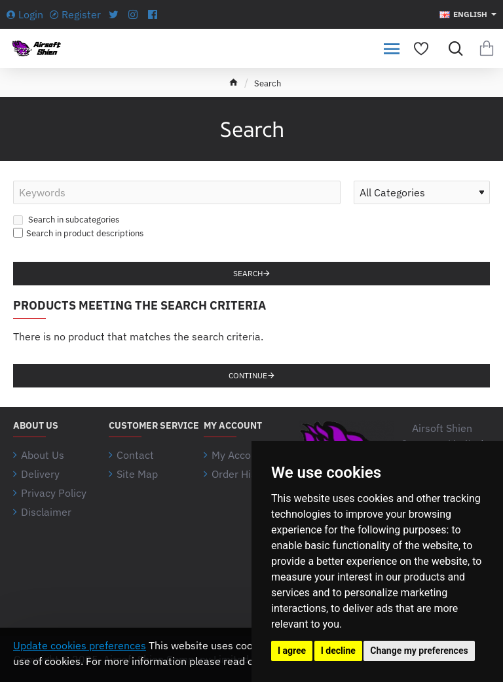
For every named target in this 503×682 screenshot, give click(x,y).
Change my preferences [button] (419, 650)
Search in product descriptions (78, 233)
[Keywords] (177, 192)
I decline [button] (338, 650)
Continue (248, 375)
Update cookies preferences (79, 645)
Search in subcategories (66, 219)
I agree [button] (292, 650)
